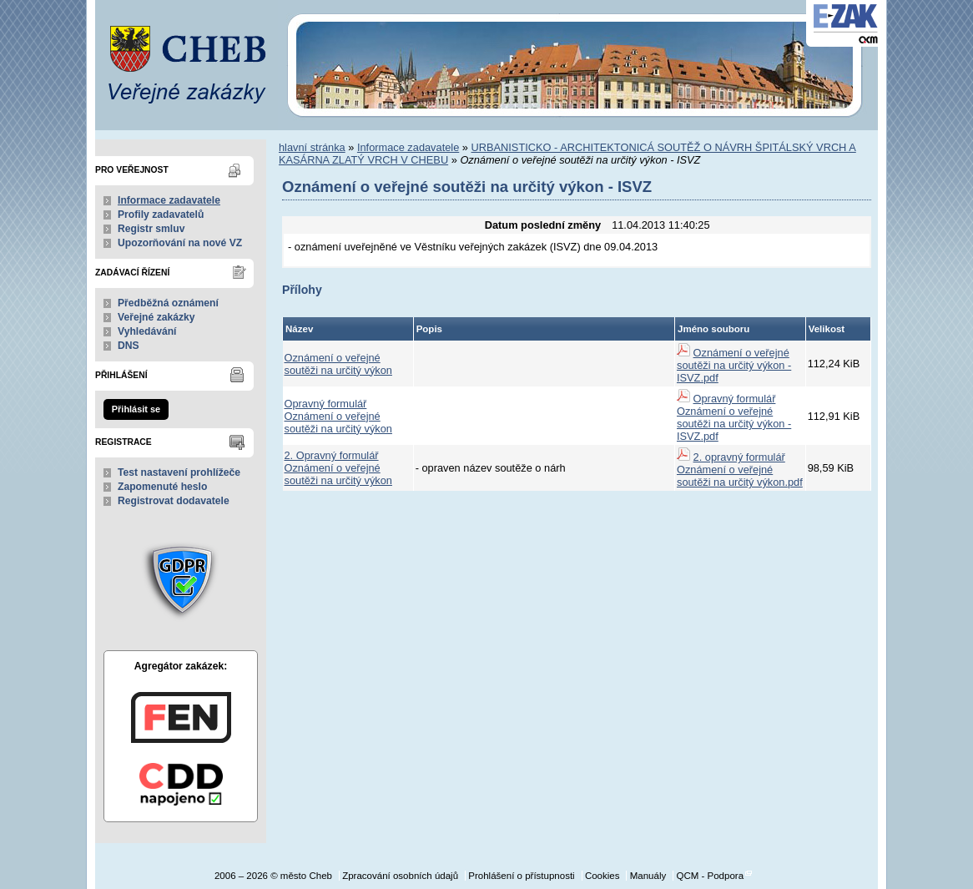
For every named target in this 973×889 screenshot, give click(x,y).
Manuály (648, 876)
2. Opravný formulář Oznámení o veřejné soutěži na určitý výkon (338, 468)
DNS (128, 345)
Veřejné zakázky (156, 317)
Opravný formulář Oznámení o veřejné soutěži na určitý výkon (338, 416)
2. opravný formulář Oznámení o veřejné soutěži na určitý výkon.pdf (740, 469)
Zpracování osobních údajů (400, 876)
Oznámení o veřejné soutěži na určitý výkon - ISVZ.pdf (734, 365)
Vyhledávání (147, 331)
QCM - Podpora (710, 876)
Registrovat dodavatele (173, 501)
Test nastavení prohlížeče (179, 472)
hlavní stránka (312, 147)
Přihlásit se (136, 409)
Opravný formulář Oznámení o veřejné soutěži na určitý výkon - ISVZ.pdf (734, 417)
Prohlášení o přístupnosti (521, 876)
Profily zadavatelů (161, 214)
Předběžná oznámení (168, 303)
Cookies (602, 876)
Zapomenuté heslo (162, 486)
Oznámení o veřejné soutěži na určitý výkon (338, 363)
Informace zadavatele (169, 200)
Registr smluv (151, 229)
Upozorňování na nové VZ (180, 243)
